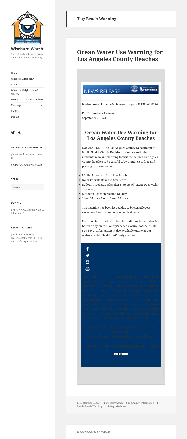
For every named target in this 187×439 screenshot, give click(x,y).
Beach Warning (93, 406)
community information (141, 402)
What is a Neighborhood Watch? (24, 92)
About (14, 84)
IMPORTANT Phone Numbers (27, 99)
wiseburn (120, 406)
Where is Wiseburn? (22, 78)
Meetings (16, 105)
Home (14, 73)
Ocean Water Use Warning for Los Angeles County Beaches (120, 55)
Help (153, 346)
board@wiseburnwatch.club (27, 164)
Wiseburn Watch (27, 48)
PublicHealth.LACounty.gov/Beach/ (116, 235)
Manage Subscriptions (131, 346)
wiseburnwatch (114, 402)
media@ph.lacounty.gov (119, 104)
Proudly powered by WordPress (94, 431)
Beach (80, 406)
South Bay (108, 406)
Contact (15, 111)
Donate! (15, 116)
